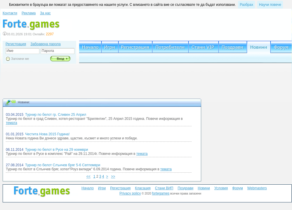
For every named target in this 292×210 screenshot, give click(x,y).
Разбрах (246, 5)
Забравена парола (45, 44)
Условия (221, 188)
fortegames (160, 193)
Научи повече (270, 5)
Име (9, 51)
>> (113, 176)
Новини (204, 188)
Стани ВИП (164, 188)
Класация (142, 188)
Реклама (29, 13)
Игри (102, 188)
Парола (47, 51)
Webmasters (257, 188)
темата (11, 123)
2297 (50, 34)
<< (88, 176)
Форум (237, 188)
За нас (45, 13)
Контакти (10, 13)
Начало (87, 188)
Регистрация (16, 44)
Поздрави (185, 188)
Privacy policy (130, 193)
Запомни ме (20, 58)
